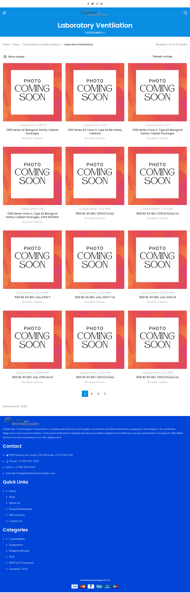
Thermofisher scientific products (42, 44)
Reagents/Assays (19, 551)
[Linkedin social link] (101, 3)
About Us (14, 503)
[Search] (185, 13)
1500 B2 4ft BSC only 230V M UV (32, 378)
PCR (11, 557)
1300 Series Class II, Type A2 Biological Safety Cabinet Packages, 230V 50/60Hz (32, 215)
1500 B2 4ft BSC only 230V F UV (95, 298)
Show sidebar (16, 56)
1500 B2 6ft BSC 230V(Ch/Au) (95, 378)
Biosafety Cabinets (32, 138)
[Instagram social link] (97, 3)
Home (6, 44)
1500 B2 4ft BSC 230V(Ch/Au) (95, 214)
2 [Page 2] (91, 394)
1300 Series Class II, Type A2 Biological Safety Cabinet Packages (158, 132)
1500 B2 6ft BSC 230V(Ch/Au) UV (158, 378)
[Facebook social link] (88, 3)
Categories (93, 32)
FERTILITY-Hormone (21, 563)
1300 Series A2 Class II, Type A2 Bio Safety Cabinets (95, 132)
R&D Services (17, 515)
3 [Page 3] (98, 394)
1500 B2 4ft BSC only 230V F (32, 298)
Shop (16, 44)
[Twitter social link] (92, 3)
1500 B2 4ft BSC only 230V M (158, 298)
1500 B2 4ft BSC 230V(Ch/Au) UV (158, 214)
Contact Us (15, 521)
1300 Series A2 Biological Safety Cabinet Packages (32, 132)
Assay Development (20, 509)
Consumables (17, 539)
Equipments (16, 545)
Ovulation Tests (18, 569)
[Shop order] (170, 56)
